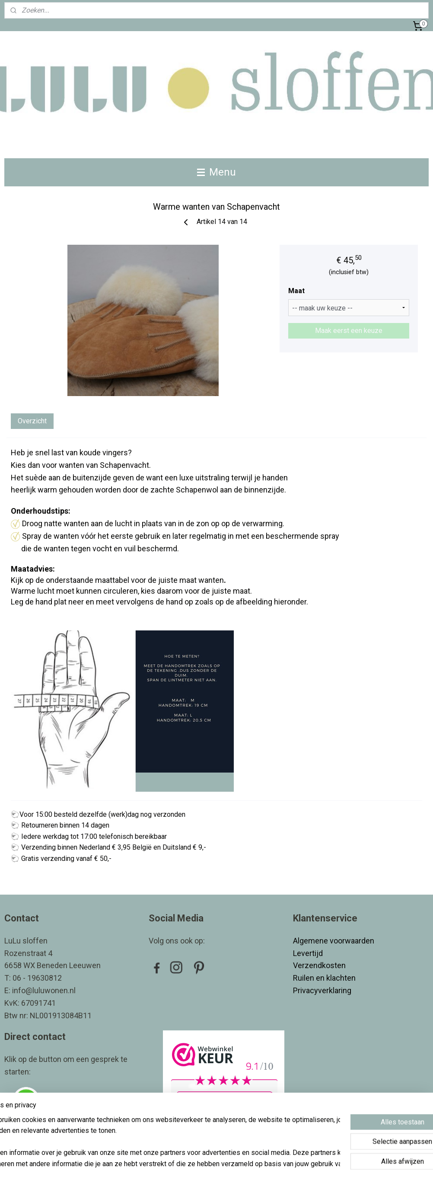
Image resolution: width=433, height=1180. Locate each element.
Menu (216, 172)
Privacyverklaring (322, 990)
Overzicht (32, 421)
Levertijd (309, 953)
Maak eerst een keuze (348, 330)
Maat (296, 291)
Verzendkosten (320, 965)
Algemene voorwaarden (333, 940)
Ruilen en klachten (325, 977)
